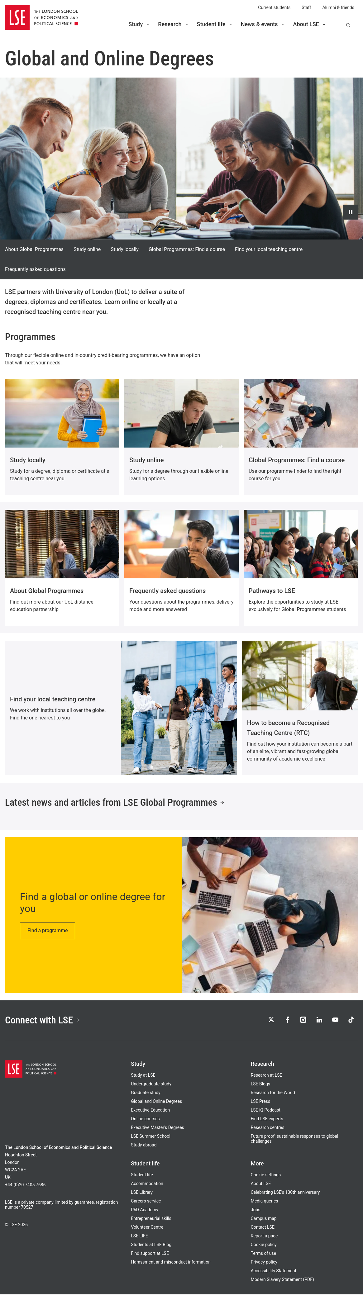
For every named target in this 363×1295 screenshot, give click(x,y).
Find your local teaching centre (269, 249)
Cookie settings (266, 1175)
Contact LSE (263, 1227)
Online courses (145, 1119)
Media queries (264, 1201)
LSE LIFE (139, 1236)
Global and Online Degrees (156, 1101)
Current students (274, 7)
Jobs (255, 1210)
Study (139, 24)
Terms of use (263, 1253)
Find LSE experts (267, 1119)
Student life (215, 24)
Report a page (264, 1236)
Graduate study (145, 1093)
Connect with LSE (43, 1021)
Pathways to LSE (272, 591)
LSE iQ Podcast (265, 1110)
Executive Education (150, 1110)
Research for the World (273, 1093)
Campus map (264, 1219)
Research (173, 24)
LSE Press (260, 1101)
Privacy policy (264, 1262)
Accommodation (147, 1184)
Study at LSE (143, 1075)
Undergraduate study (151, 1084)
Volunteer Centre (147, 1227)
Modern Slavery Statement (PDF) (282, 1280)
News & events (263, 24)
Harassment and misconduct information (171, 1262)
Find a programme (47, 931)
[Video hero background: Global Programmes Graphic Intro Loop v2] (181, 159)
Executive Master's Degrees (157, 1128)
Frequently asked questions (35, 269)
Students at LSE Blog (151, 1245)
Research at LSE (266, 1075)
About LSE (310, 24)
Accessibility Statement (273, 1271)
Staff (306, 7)
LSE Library (142, 1192)
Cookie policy (264, 1245)
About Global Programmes (34, 249)
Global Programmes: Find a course (187, 249)
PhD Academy (144, 1210)
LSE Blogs (260, 1084)
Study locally (125, 249)
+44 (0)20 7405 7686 (25, 1185)
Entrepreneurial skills (151, 1219)
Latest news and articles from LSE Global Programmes (116, 803)
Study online (87, 249)
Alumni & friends (338, 7)
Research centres (267, 1128)
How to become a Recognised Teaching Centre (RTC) (288, 728)
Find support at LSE (150, 1253)
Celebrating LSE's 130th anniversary (285, 1192)
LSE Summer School (150, 1136)
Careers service (146, 1201)
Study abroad (143, 1145)
